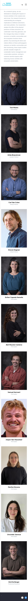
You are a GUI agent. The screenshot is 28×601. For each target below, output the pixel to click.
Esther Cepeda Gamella (14, 297)
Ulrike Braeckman (14, 155)
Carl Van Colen (14, 202)
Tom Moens (14, 107)
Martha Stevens (14, 487)
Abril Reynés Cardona (14, 345)
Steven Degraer (14, 250)
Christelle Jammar (14, 534)
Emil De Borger (14, 582)
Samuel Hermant (14, 392)
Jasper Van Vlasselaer (14, 440)
